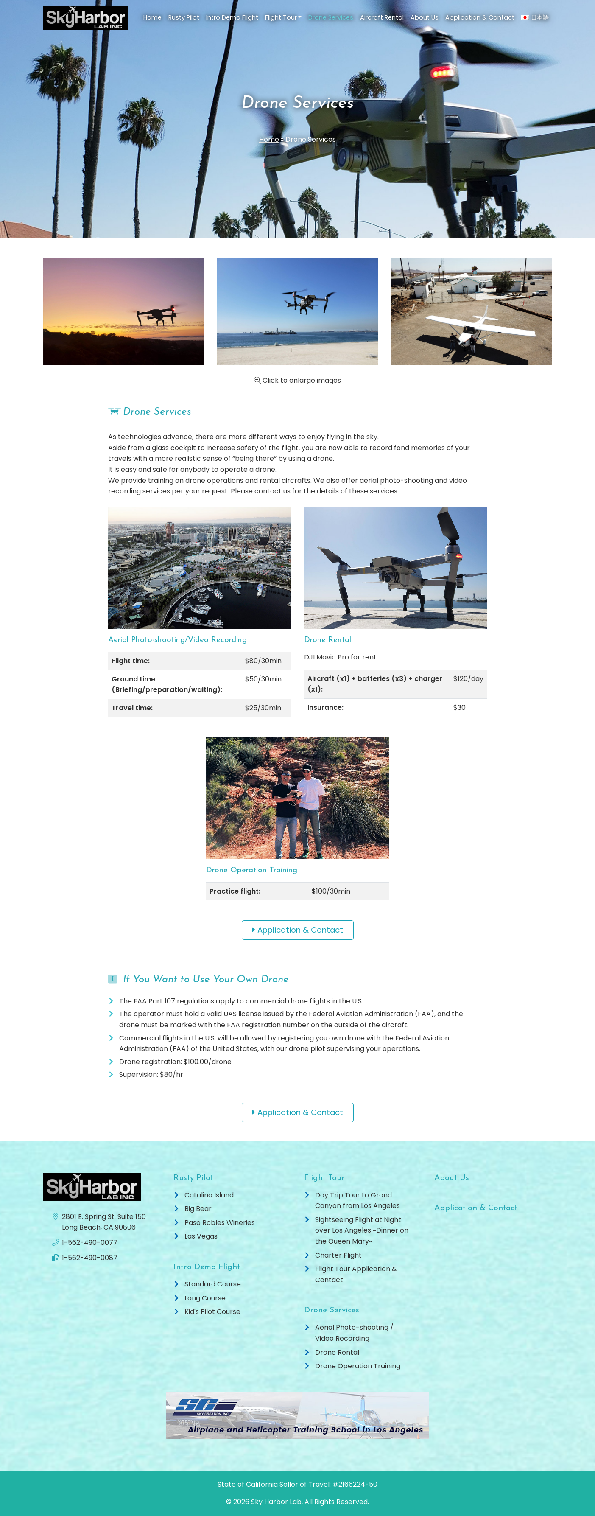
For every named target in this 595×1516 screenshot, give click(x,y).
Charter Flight (338, 1255)
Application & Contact (479, 17)
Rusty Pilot (183, 17)
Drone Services (330, 17)
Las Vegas (201, 1236)
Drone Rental (337, 1352)
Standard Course (212, 1284)
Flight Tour (281, 17)
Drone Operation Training (357, 1366)
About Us (425, 17)
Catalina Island (209, 1195)
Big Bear (198, 1208)
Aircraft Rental (382, 17)
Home (152, 17)
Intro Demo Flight (232, 17)
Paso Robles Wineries (219, 1222)
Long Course (205, 1298)
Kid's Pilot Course (212, 1312)
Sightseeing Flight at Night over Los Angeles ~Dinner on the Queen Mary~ (361, 1230)
